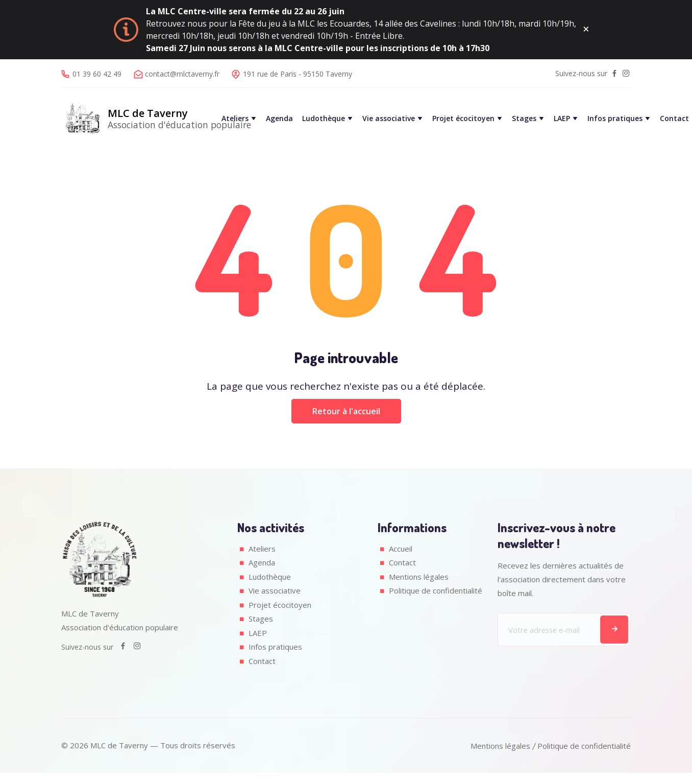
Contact (674, 118)
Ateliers (235, 118)
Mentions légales (419, 577)
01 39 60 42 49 (96, 74)
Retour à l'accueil (346, 411)
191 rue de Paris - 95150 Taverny (297, 74)
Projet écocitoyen (463, 118)
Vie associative (388, 118)
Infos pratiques (614, 118)
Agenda (279, 118)
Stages (524, 118)
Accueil (400, 548)
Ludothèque (323, 118)
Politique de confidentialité (435, 590)
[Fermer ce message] (586, 29)
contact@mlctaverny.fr (182, 74)
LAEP (562, 118)
